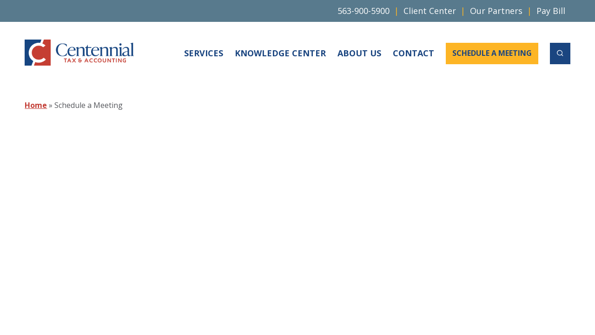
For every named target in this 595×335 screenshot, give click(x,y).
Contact (413, 53)
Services (203, 53)
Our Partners (496, 10)
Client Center (429, 10)
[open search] (560, 53)
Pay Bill (550, 10)
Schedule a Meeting (492, 53)
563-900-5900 (363, 10)
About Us (359, 53)
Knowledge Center (280, 53)
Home (36, 105)
